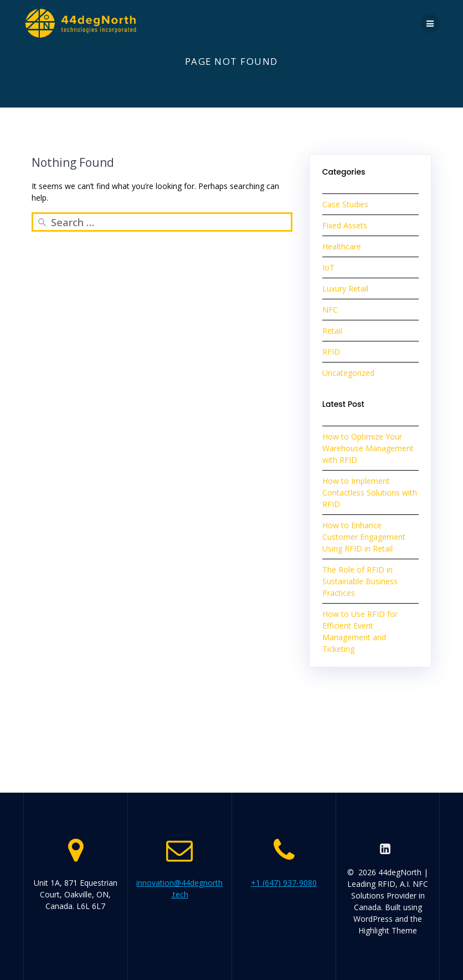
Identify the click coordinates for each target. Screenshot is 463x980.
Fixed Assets (344, 225)
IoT (328, 267)
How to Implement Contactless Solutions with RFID (369, 492)
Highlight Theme (387, 930)
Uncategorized (348, 373)
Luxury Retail (345, 288)
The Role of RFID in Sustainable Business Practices (360, 581)
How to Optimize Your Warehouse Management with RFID (368, 448)
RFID (331, 351)
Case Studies (345, 204)
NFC (330, 309)
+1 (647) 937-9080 (284, 882)
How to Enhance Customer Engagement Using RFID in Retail (363, 537)
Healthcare (341, 246)
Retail (332, 330)
